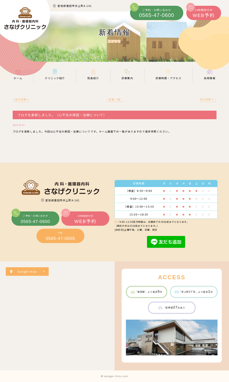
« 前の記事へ (21, 99)
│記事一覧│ (114, 99)
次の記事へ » (208, 99)
